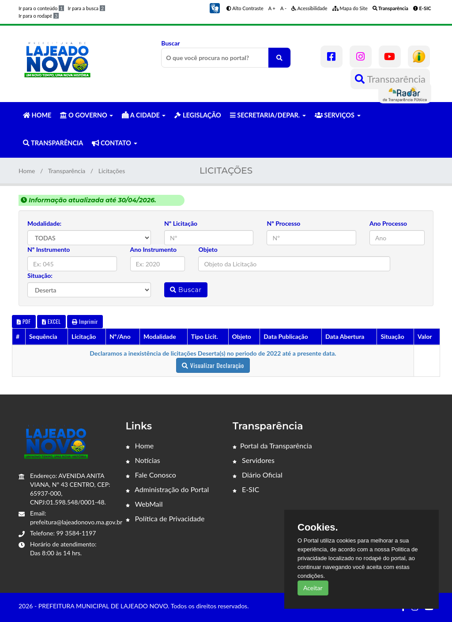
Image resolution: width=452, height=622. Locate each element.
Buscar (225, 53)
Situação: (40, 275)
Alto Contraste (245, 8)
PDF (24, 321)
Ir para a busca (86, 8)
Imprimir (85, 321)
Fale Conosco (151, 474)
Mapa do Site (350, 8)
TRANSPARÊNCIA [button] (53, 143)
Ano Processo (388, 223)
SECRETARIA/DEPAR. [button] (268, 115)
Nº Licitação (180, 223)
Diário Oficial (257, 474)
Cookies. (318, 527)
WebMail (144, 504)
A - (283, 8)
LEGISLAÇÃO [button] (197, 115)
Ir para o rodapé (39, 16)
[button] (214, 7)
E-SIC (246, 489)
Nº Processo (283, 223)
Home (27, 170)
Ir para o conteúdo (41, 8)
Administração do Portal (167, 489)
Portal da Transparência (272, 445)
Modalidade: (44, 223)
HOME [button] (37, 115)
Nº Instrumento (48, 249)
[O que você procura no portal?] (279, 58)
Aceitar (313, 588)
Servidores (254, 460)
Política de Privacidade (165, 518)
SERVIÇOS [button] (338, 115)
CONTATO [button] (114, 143)
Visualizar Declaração (213, 365)
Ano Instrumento (153, 249)
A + (271, 8)
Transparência (390, 79)
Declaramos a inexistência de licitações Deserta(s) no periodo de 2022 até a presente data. (213, 353)
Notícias (143, 460)
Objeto (207, 249)
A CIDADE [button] (144, 115)
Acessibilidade (309, 8)
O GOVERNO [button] (86, 115)
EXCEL (51, 321)
